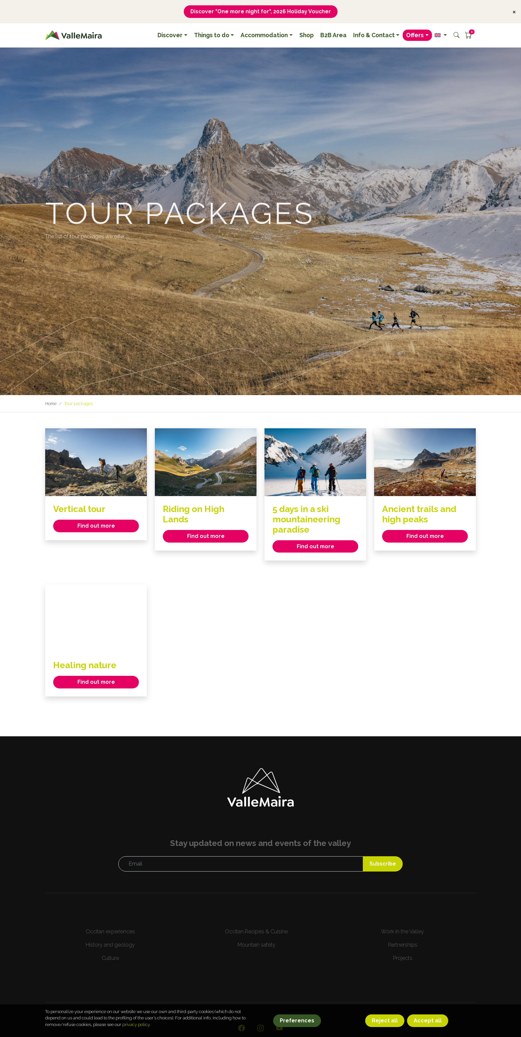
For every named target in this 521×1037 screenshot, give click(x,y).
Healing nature (87, 665)
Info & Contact (374, 35)
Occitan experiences (110, 932)
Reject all (385, 1025)
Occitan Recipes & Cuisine (256, 932)
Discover (169, 35)
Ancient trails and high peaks (422, 514)
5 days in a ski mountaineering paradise (308, 519)
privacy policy (136, 1029)
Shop (306, 35)
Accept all (428, 1025)
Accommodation (264, 35)
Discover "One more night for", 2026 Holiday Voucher (260, 11)
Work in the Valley (402, 932)
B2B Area (333, 35)
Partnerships (402, 945)
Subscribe (382, 864)
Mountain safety (256, 945)
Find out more (96, 526)
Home (51, 403)
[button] (441, 35)
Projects (402, 959)
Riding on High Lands (196, 514)
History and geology (110, 945)
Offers (415, 35)
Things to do (211, 35)
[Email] (240, 864)
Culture (110, 959)
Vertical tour (81, 509)
